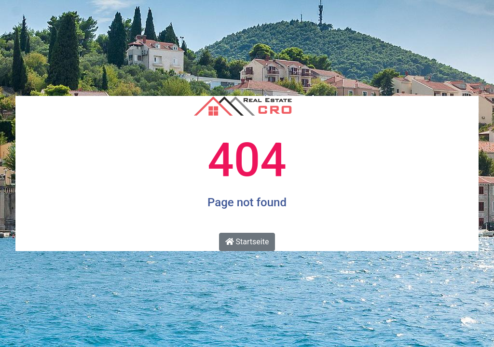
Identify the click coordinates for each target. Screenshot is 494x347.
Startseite (247, 241)
